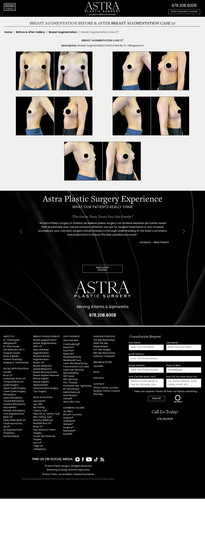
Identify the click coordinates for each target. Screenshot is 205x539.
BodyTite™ (68, 347)
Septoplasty (9, 405)
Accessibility (65, 470)
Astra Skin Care (71, 399)
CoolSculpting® (71, 344)
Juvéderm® (69, 418)
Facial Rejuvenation (14, 367)
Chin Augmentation (13, 411)
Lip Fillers (67, 409)
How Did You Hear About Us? (181, 377)
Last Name (172, 343)
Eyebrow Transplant (103, 355)
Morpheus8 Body (72, 356)
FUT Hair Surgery (101, 349)
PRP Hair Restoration (103, 352)
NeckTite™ (68, 353)
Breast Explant (40, 377)
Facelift (7, 371)
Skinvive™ (68, 421)
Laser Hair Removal (73, 368)
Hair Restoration (103, 336)
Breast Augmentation (63, 32)
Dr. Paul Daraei (11, 346)
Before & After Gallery (30, 32)
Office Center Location (105, 383)
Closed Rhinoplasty (13, 399)
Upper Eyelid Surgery (14, 386)
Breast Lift (38, 361)
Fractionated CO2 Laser (75, 365)
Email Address (137, 354)
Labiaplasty (39, 445)
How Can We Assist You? (143, 377)
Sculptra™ (68, 424)
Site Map (97, 389)
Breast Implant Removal (45, 374)
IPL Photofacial (70, 387)
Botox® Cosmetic (72, 412)
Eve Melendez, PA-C (13, 349)
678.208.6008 (184, 6)
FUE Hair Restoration (103, 340)
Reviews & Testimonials (15, 361)
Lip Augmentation (12, 426)
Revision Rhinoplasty (14, 408)
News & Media (10, 355)
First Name (135, 343)
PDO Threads (70, 381)
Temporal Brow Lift (12, 380)
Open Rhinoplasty (12, 396)
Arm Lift (37, 438)
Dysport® (67, 415)
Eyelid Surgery (10, 383)
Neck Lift (7, 414)
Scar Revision (70, 393)
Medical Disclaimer (84, 470)
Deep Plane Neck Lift (13, 417)
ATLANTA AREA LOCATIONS (102, 15)
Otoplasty (8, 429)
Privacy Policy (50, 470)
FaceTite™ (68, 350)
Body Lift (37, 423)
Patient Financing (12, 358)
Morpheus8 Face (72, 359)
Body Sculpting (42, 394)
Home (8, 32)
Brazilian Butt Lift (41, 420)
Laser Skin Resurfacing (74, 362)
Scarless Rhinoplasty (14, 402)
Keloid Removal (71, 390)
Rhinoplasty (9, 392)
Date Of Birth (174, 365)
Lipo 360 (37, 402)
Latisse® (67, 396)
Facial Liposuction (12, 420)
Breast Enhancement (45, 336)
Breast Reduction (42, 364)
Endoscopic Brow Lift (13, 377)
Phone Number (137, 365)
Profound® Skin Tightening (76, 384)
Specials (98, 372)
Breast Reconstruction (44, 371)
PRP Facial (68, 375)
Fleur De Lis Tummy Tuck (45, 411)
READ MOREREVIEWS (102, 268)
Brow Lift (7, 374)
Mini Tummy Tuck (42, 414)
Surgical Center (11, 352)
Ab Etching (38, 405)
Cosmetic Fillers (72, 404)
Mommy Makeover (43, 417)
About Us (8, 336)
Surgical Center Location (106, 386)
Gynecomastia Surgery (45, 386)
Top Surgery (39, 389)
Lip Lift (6, 423)
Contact (98, 378)
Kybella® (67, 430)
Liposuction (39, 399)
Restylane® (69, 427)
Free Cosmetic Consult (184, 11)
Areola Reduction (42, 368)
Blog (96, 367)
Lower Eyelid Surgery (14, 389)
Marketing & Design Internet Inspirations (68, 465)
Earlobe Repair (11, 432)
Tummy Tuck (39, 408)
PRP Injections (70, 378)
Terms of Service (99, 474)
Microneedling (70, 372)
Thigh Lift (37, 442)
